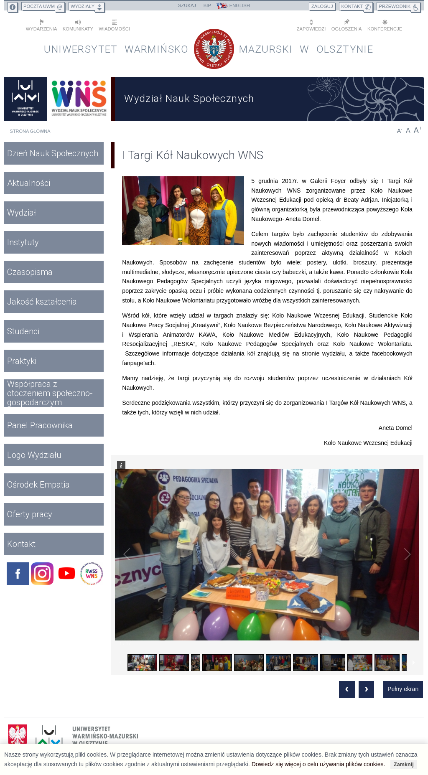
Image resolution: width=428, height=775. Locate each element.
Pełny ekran (402, 689)
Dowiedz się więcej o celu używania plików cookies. (318, 764)
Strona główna (30, 131)
